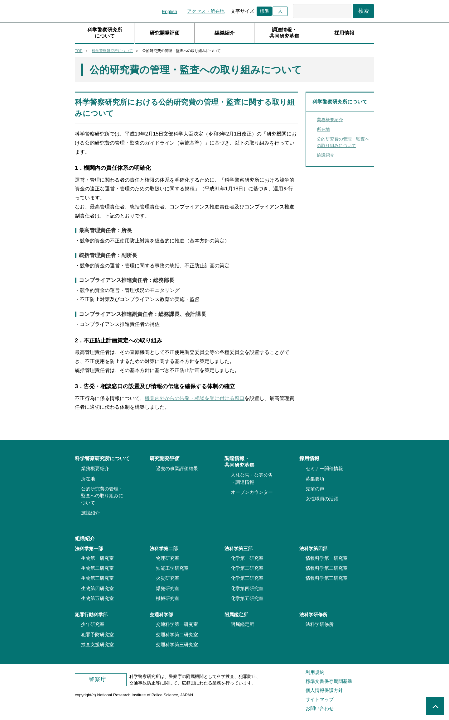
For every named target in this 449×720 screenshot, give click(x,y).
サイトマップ (320, 699)
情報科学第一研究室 (327, 558)
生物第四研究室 (97, 588)
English (169, 11)
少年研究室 (92, 624)
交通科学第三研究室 (177, 644)
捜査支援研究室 (97, 644)
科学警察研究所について (104, 33)
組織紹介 (224, 33)
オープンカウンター (252, 492)
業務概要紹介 (330, 119)
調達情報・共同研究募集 (284, 33)
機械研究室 (167, 598)
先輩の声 (315, 488)
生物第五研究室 (97, 598)
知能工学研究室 (172, 568)
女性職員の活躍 (322, 498)
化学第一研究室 (247, 558)
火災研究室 (167, 578)
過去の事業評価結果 (177, 468)
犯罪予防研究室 (97, 634)
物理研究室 (167, 558)
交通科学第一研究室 (177, 624)
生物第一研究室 (97, 558)
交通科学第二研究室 (177, 634)
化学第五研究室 (247, 598)
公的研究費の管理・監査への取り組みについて (343, 142)
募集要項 (315, 478)
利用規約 (315, 672)
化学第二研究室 (247, 568)
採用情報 (344, 33)
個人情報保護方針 (324, 690)
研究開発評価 (165, 33)
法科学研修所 (320, 624)
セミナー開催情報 (324, 468)
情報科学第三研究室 (327, 578)
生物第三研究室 (97, 578)
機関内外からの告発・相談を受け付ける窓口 (194, 398)
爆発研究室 (167, 588)
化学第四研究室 (247, 588)
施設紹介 (325, 155)
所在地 (323, 129)
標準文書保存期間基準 (329, 681)
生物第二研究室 (97, 568)
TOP (78, 51)
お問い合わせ (320, 708)
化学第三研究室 (247, 578)
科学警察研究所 (109, 11)
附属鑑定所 (242, 624)
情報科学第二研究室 (327, 568)
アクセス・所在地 (205, 11)
